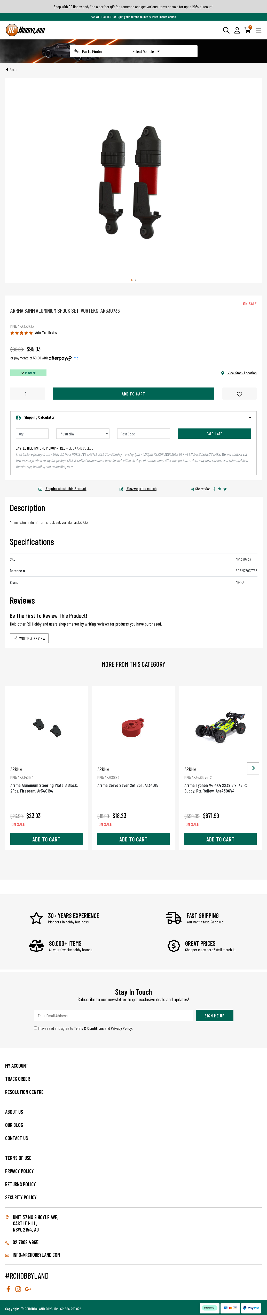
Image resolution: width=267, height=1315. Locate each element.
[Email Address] (113, 1015)
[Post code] (143, 433)
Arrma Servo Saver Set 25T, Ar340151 (133, 777)
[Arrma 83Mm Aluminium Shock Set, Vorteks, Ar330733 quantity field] (27, 393)
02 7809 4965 (21, 1242)
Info (75, 357)
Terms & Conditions (89, 1028)
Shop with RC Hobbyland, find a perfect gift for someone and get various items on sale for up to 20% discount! (134, 6)
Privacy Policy (121, 1028)
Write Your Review (46, 332)
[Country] (82, 433)
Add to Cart (133, 393)
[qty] (32, 433)
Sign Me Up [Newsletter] (215, 1015)
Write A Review (29, 638)
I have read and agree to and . (83, 1028)
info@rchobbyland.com (32, 1255)
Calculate (214, 433)
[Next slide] (253, 768)
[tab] (131, 280)
